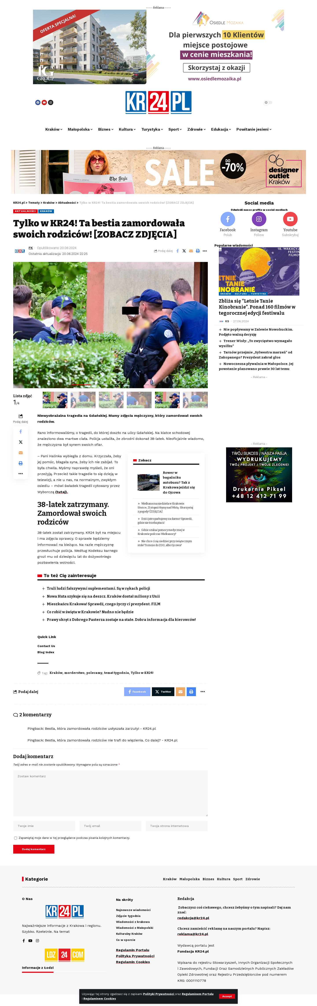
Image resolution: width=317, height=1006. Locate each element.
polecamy (94, 673)
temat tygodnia (116, 673)
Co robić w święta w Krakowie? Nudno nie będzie (90, 612)
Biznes (208, 879)
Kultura (241, 294)
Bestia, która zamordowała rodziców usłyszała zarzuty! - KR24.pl (100, 728)
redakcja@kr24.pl (193, 918)
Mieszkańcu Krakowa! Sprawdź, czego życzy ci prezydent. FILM (103, 604)
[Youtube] (290, 224)
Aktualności (25, 211)
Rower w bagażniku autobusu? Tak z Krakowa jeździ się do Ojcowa (179, 482)
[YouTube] (30, 941)
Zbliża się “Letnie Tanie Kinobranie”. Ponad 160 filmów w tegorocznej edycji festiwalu (257, 307)
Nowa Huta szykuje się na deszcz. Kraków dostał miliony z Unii (103, 596)
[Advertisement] (259, 411)
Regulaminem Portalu (198, 994)
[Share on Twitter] (184, 250)
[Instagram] (259, 224)
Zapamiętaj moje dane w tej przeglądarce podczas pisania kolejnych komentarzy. (74, 838)
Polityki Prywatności (159, 994)
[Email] (191, 250)
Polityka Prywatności (135, 956)
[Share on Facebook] (177, 250)
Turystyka (258, 294)
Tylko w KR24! (142, 673)
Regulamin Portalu (132, 950)
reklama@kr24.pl (192, 934)
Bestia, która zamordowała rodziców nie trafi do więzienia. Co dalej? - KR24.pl (111, 740)
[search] (247, 102)
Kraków (46, 211)
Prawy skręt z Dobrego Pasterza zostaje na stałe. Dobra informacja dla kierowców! (121, 620)
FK (31, 248)
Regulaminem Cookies (99, 998)
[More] (205, 250)
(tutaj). (61, 492)
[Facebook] (227, 224)
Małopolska (189, 879)
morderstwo (74, 673)
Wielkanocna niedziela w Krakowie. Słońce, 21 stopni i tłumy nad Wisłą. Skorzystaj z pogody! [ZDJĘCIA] (165, 507)
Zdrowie (252, 879)
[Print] (198, 250)
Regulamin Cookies (133, 962)
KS (227, 321)
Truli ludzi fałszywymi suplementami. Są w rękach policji (98, 588)
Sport (238, 879)
